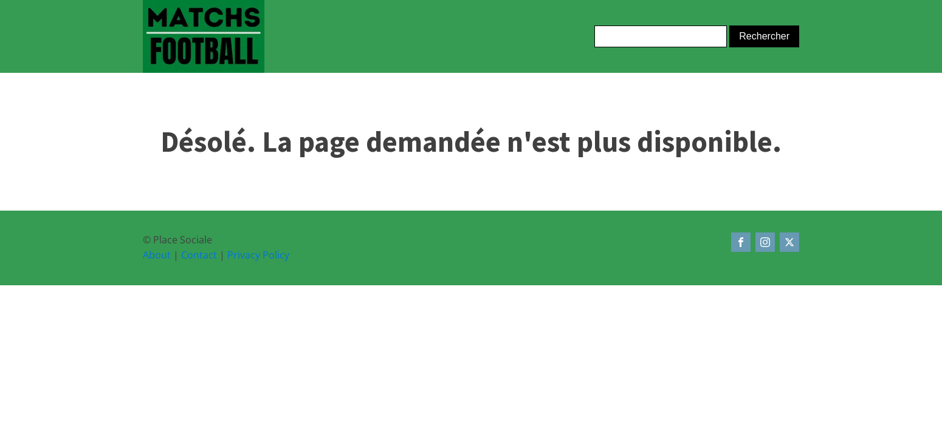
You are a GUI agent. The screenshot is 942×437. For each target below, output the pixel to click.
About (157, 255)
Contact (199, 255)
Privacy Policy (258, 255)
